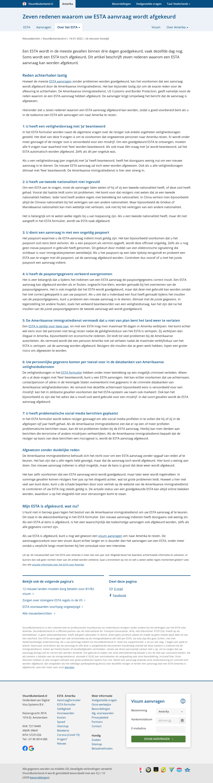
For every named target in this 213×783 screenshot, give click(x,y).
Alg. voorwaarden (103, 713)
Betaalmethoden (102, 748)
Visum (156, 27)
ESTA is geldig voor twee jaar (48, 326)
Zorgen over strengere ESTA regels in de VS (52, 600)
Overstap (63, 726)
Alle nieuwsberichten (37, 613)
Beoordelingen (121, 4)
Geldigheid (64, 709)
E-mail (116, 589)
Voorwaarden (65, 713)
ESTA (26, 27)
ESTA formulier (71, 372)
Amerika (67, 4)
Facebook (117, 595)
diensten (69, 667)
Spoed (61, 722)
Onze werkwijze (101, 704)
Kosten (61, 717)
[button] (171, 711)
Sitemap (97, 744)
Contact (97, 726)
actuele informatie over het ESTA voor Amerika (58, 564)
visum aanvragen (110, 536)
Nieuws (61, 743)
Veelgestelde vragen (149, 4)
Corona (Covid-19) (68, 735)
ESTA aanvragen (60, 81)
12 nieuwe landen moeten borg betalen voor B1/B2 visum (58, 591)
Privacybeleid (100, 717)
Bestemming (139, 710)
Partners (97, 722)
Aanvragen (43, 27)
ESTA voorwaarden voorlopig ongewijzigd (51, 607)
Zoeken (96, 740)
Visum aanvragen (157, 739)
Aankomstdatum (141, 719)
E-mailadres (138, 728)
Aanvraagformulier (69, 700)
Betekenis (63, 730)
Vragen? (62, 739)
